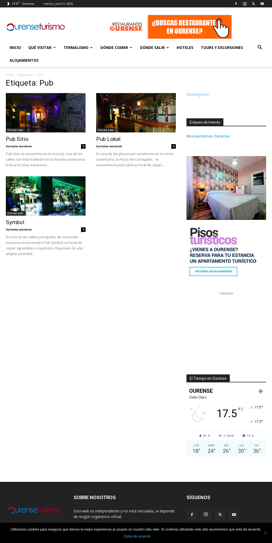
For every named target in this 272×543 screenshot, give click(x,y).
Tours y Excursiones (222, 47)
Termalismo (78, 47)
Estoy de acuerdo (137, 536)
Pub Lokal (108, 139)
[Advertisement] (226, 329)
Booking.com (197, 94)
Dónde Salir (154, 47)
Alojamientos (24, 60)
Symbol (15, 222)
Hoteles (185, 47)
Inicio (15, 47)
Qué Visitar (42, 47)
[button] (259, 48)
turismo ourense (19, 146)
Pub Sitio (17, 139)
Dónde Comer (116, 47)
